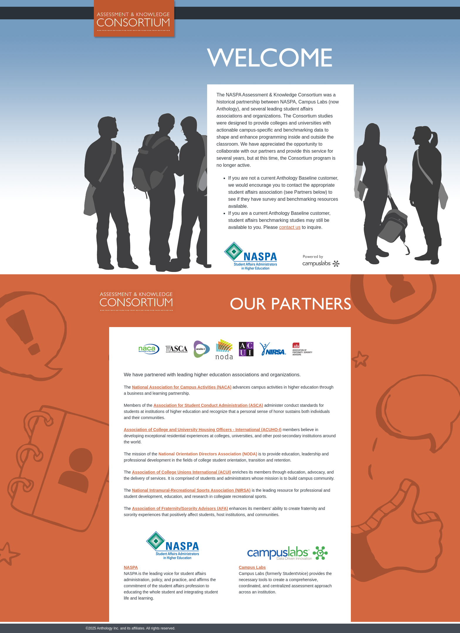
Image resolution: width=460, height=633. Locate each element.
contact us (289, 227)
